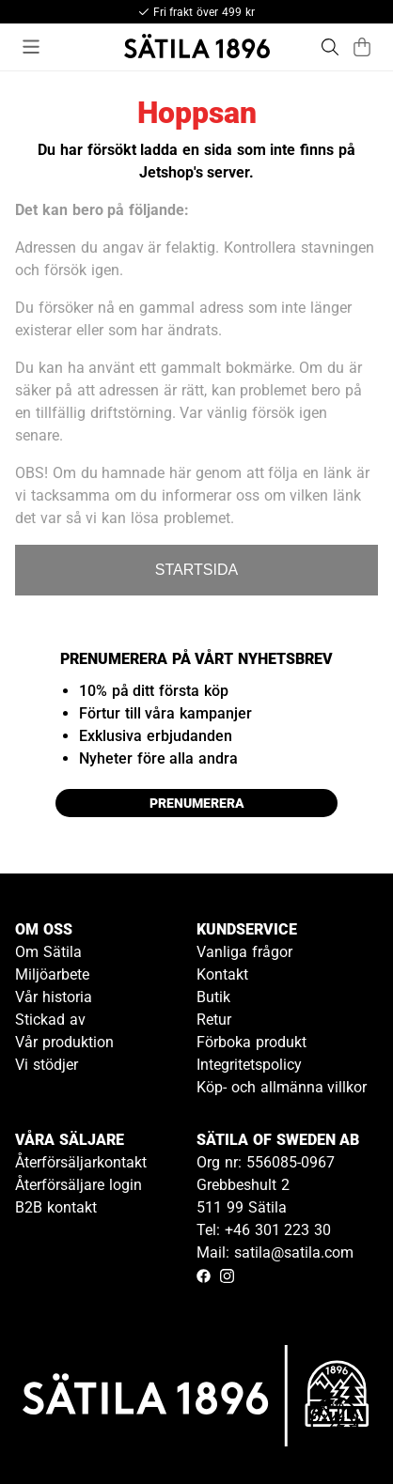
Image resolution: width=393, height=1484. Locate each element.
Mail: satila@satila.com (275, 1252)
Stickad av (50, 1019)
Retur (213, 1019)
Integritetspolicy (249, 1065)
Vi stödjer (46, 1065)
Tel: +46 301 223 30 (263, 1230)
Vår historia (53, 997)
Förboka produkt (251, 1042)
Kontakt (222, 974)
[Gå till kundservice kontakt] (334, 1426)
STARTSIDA (196, 570)
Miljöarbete (52, 974)
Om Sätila (48, 952)
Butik (213, 997)
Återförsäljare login (78, 1185)
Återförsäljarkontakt (81, 1162)
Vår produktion (64, 1042)
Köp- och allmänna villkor (281, 1087)
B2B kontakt (56, 1207)
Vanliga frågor (244, 952)
